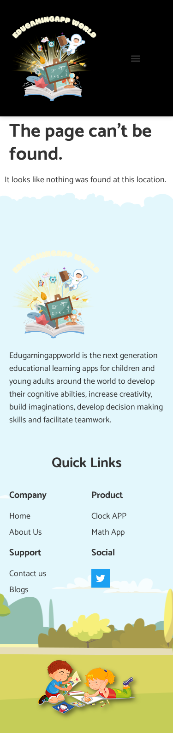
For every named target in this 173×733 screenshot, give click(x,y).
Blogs (19, 589)
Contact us (28, 573)
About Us (25, 532)
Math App (108, 532)
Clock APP (108, 516)
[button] (135, 58)
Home (19, 516)
